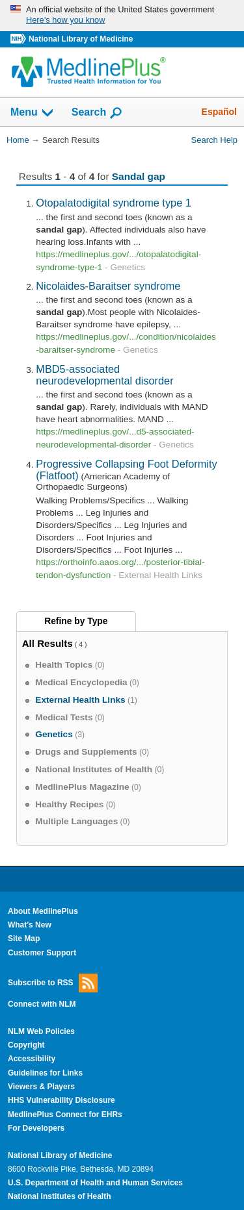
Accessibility (31, 1058)
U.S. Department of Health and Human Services (95, 1182)
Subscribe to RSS (53, 983)
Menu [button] (32, 113)
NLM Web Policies (41, 1031)
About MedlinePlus (43, 911)
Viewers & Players (41, 1086)
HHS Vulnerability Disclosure (61, 1100)
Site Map (24, 938)
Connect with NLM (42, 1004)
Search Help (214, 140)
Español (219, 112)
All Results (47, 643)
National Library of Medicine (81, 39)
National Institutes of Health (59, 1196)
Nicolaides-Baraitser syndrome (108, 286)
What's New (29, 924)
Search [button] (97, 113)
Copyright (26, 1045)
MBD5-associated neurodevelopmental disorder (104, 374)
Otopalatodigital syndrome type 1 (113, 202)
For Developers (36, 1128)
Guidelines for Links (45, 1073)
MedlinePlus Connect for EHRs (65, 1114)
